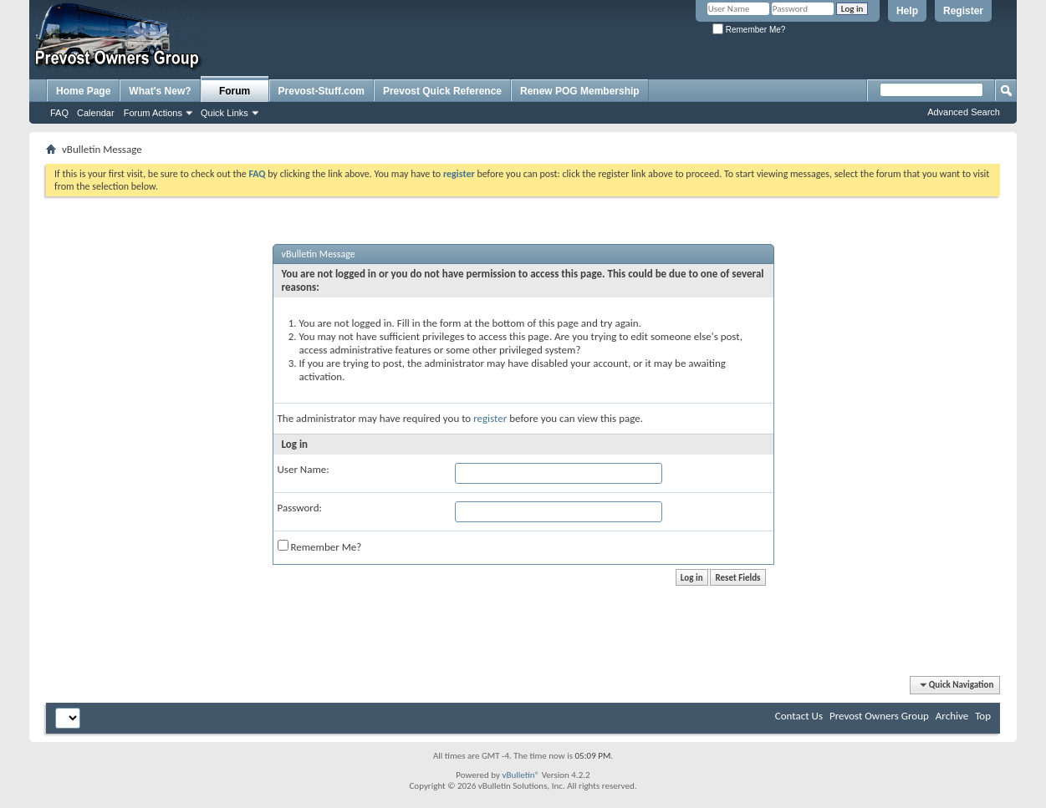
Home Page (83, 91)
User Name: (303, 469)
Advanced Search (963, 112)
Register (963, 11)
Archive (952, 715)
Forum (234, 91)
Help (907, 11)
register (490, 418)
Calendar (96, 113)
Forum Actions (153, 113)
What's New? (160, 91)
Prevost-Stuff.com (321, 91)
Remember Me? (748, 29)
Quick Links (224, 113)
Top (983, 715)
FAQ (59, 113)
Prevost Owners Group (879, 715)
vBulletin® (520, 775)
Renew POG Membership (580, 91)
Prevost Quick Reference (442, 91)
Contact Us (799, 715)
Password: (300, 507)
